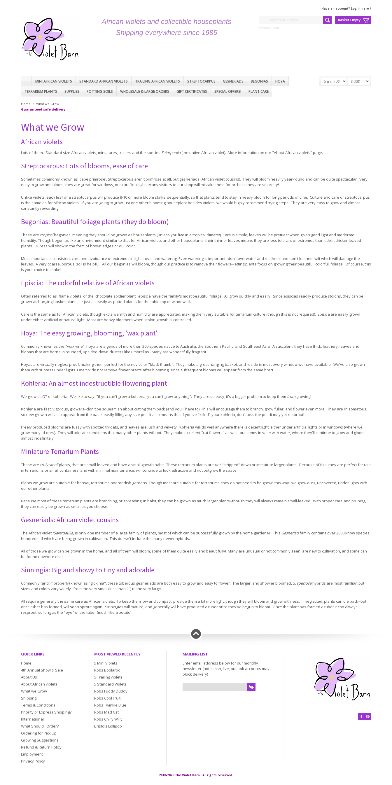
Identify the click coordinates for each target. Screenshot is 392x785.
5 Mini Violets (105, 663)
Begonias (259, 81)
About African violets (39, 684)
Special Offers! (227, 91)
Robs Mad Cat (106, 712)
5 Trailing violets (108, 677)
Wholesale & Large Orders (144, 91)
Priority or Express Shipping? (46, 712)
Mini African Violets (53, 81)
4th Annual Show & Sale (42, 670)
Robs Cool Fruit (107, 698)
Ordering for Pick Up (39, 733)
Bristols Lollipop (108, 726)
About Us (29, 677)
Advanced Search (270, 28)
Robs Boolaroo (107, 670)
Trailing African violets (157, 81)
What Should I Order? (40, 726)
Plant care (259, 91)
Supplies (71, 91)
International (32, 719)
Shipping (28, 698)
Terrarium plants (40, 91)
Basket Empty (349, 20)
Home (26, 81)
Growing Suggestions (40, 740)
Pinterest (368, 716)
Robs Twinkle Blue (110, 705)
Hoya (280, 81)
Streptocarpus (201, 81)
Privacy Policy (33, 761)
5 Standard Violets (110, 684)
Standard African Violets (103, 81)
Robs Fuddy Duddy (110, 691)
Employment (32, 754)
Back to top (196, 634)
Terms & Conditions (38, 705)
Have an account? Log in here (345, 8)
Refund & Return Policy (41, 747)
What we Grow (47, 104)
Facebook (361, 716)
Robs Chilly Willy (108, 719)
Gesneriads (233, 81)
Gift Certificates (191, 91)
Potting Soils (100, 91)
